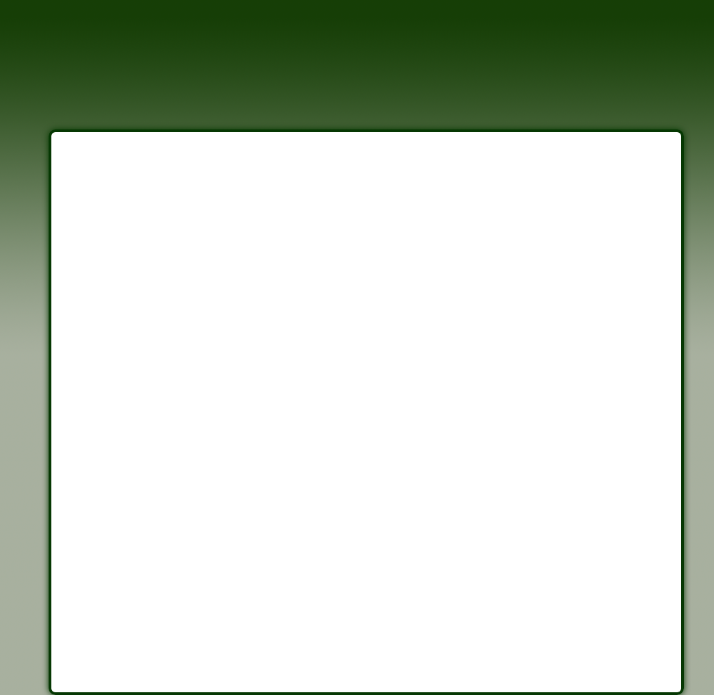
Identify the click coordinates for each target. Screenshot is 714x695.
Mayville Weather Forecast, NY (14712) (205, 625)
